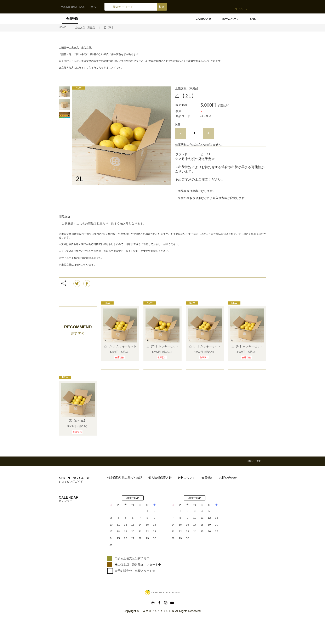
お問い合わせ (228, 477)
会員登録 (72, 18)
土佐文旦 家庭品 (85, 27)
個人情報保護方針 (160, 477)
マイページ (241, 9)
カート (258, 9)
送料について (186, 477)
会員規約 (207, 477)
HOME (63, 27)
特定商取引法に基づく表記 (124, 477)
